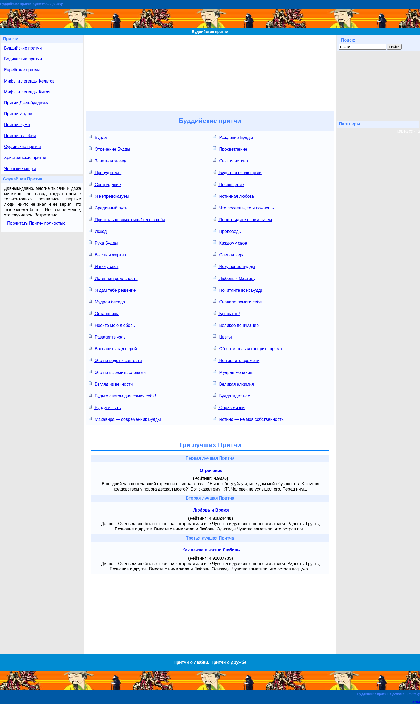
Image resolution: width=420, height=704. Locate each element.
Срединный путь (108, 207)
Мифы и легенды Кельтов (29, 81)
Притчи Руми (17, 124)
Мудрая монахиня (234, 372)
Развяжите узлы (108, 336)
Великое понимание (236, 325)
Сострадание (105, 184)
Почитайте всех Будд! (237, 290)
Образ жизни (229, 407)
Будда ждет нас (231, 395)
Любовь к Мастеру (234, 278)
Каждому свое (230, 242)
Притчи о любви (20, 135)
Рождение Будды (233, 137)
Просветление (230, 148)
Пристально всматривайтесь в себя (127, 219)
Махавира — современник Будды (125, 419)
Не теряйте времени (236, 360)
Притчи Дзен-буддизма (26, 103)
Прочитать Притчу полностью (36, 223)
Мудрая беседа (107, 301)
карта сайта (408, 131)
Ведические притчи (23, 59)
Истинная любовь (233, 196)
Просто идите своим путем (242, 219)
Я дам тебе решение (112, 290)
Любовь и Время (211, 510)
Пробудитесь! (105, 172)
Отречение (211, 470)
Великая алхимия (233, 383)
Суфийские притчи (22, 146)
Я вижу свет (103, 266)
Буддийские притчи (210, 32)
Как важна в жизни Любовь (211, 550)
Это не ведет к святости (115, 360)
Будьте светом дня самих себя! (122, 395)
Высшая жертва (107, 254)
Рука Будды (103, 242)
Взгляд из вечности (111, 383)
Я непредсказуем (109, 196)
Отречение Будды (109, 148)
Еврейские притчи (22, 70)
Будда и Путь (105, 407)
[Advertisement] (210, 72)
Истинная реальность (113, 278)
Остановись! (104, 313)
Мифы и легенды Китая (27, 92)
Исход (98, 231)
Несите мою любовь (112, 325)
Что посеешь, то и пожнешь (243, 207)
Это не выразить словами (117, 372)
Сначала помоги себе (237, 301)
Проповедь (227, 231)
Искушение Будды (234, 266)
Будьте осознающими (237, 172)
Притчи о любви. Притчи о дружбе (210, 662)
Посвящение (228, 184)
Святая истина (230, 160)
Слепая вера (229, 254)
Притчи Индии (18, 114)
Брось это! (226, 313)
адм (416, 701)
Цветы (222, 336)
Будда (98, 137)
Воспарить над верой (113, 348)
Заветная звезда (108, 160)
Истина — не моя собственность (248, 419)
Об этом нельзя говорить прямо (247, 348)
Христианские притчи (25, 157)
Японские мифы (20, 168)
